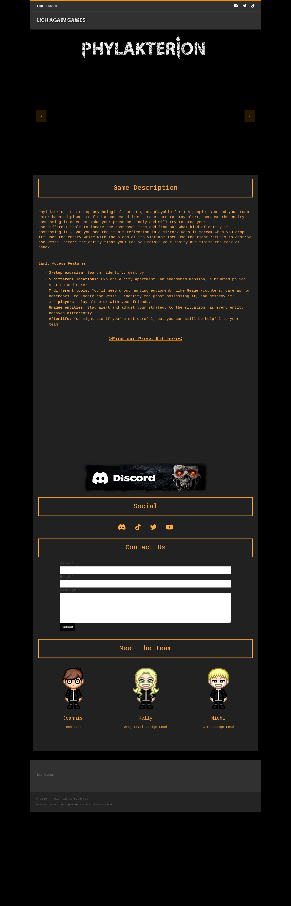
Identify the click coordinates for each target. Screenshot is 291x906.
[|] (61, 20)
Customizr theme (101, 805)
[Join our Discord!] (122, 528)
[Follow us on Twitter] (245, 6)
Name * (66, 563)
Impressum (45, 775)
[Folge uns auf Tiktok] (253, 6)
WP (55, 805)
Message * (69, 590)
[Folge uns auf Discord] (235, 6)
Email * (66, 576)
